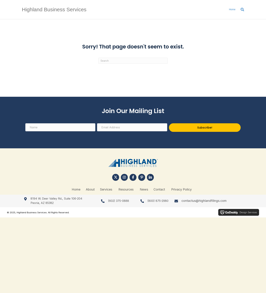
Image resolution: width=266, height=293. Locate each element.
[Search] (241, 10)
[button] (115, 177)
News (144, 189)
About (90, 189)
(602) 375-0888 (118, 201)
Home (232, 9)
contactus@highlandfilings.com (204, 201)
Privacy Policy (181, 189)
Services (106, 189)
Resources (126, 189)
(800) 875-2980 (157, 201)
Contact (159, 189)
